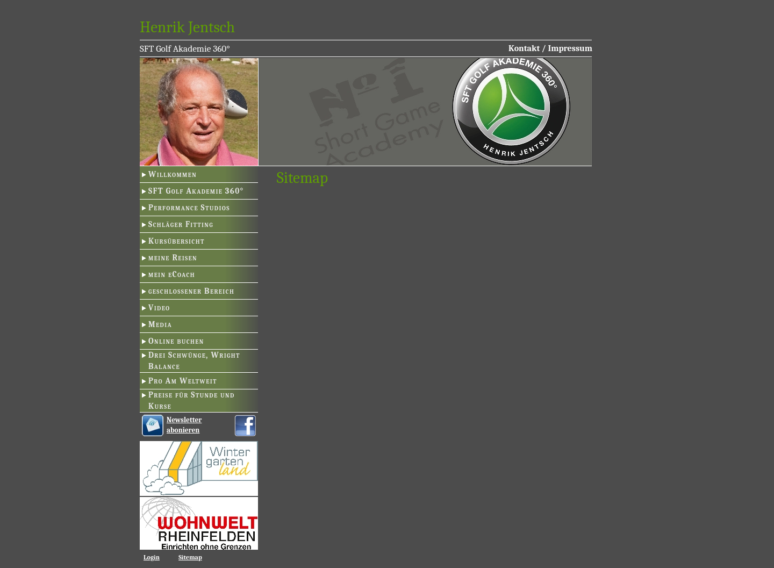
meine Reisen (172, 257)
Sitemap (190, 557)
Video (159, 308)
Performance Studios (189, 207)
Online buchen (176, 341)
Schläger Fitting (180, 224)
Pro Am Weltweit (182, 381)
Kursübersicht (176, 241)
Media (160, 324)
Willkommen (172, 174)
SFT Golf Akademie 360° (196, 191)
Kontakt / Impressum (550, 48)
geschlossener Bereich (191, 291)
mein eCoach (171, 274)
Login (152, 557)
